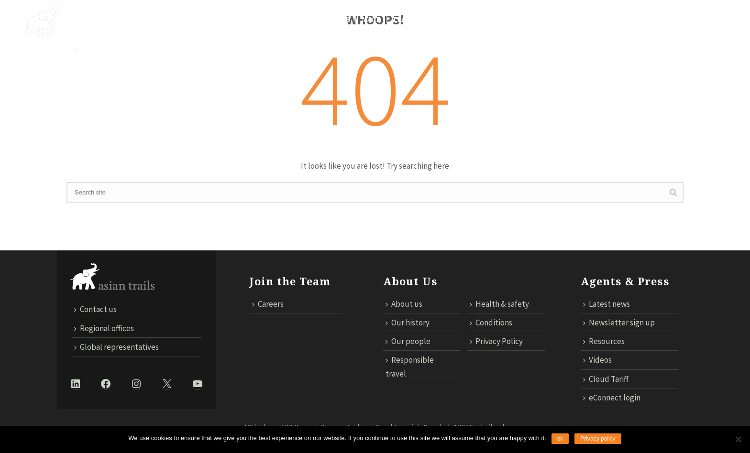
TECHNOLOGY (417, 19)
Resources (604, 341)
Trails (211, 19)
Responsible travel (410, 366)
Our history (408, 322)
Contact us (559, 19)
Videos (597, 360)
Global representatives (116, 347)
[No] (738, 439)
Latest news (606, 304)
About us (404, 304)
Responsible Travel (276, 19)
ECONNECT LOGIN (690, 19)
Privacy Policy (496, 341)
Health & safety (499, 304)
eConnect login (611, 397)
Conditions (491, 322)
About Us (102, 19)
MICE (371, 19)
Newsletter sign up (619, 322)
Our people (408, 341)
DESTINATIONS (159, 19)
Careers (268, 304)
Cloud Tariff (620, 19)
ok (560, 438)
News (339, 19)
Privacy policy (597, 438)
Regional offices (104, 328)
